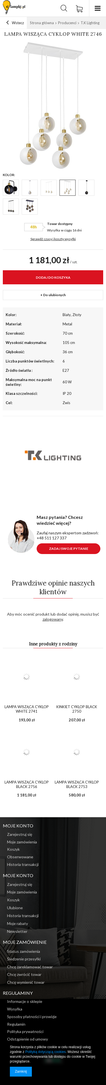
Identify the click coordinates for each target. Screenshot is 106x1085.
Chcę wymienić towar (26, 982)
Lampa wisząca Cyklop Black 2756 (27, 784)
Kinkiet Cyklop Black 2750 (76, 709)
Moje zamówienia (22, 892)
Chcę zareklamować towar (30, 967)
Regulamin (16, 1024)
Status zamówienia (23, 951)
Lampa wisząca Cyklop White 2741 (27, 709)
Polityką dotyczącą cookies (45, 1052)
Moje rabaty (17, 923)
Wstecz (15, 22)
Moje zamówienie (25, 942)
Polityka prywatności (25, 1031)
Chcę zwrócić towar (24, 974)
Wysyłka (53, 230)
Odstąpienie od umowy (27, 1039)
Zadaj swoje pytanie (68, 548)
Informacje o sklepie (24, 1001)
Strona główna (42, 23)
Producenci (67, 23)
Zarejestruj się (19, 884)
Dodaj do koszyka (53, 277)
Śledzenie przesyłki (24, 959)
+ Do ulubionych (53, 295)
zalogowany (53, 619)
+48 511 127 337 (52, 537)
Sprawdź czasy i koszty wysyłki (53, 239)
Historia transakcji (23, 915)
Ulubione (15, 908)
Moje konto (18, 875)
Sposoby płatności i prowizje (32, 1016)
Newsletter (17, 931)
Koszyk (13, 900)
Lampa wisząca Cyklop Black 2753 (77, 784)
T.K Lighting (90, 23)
